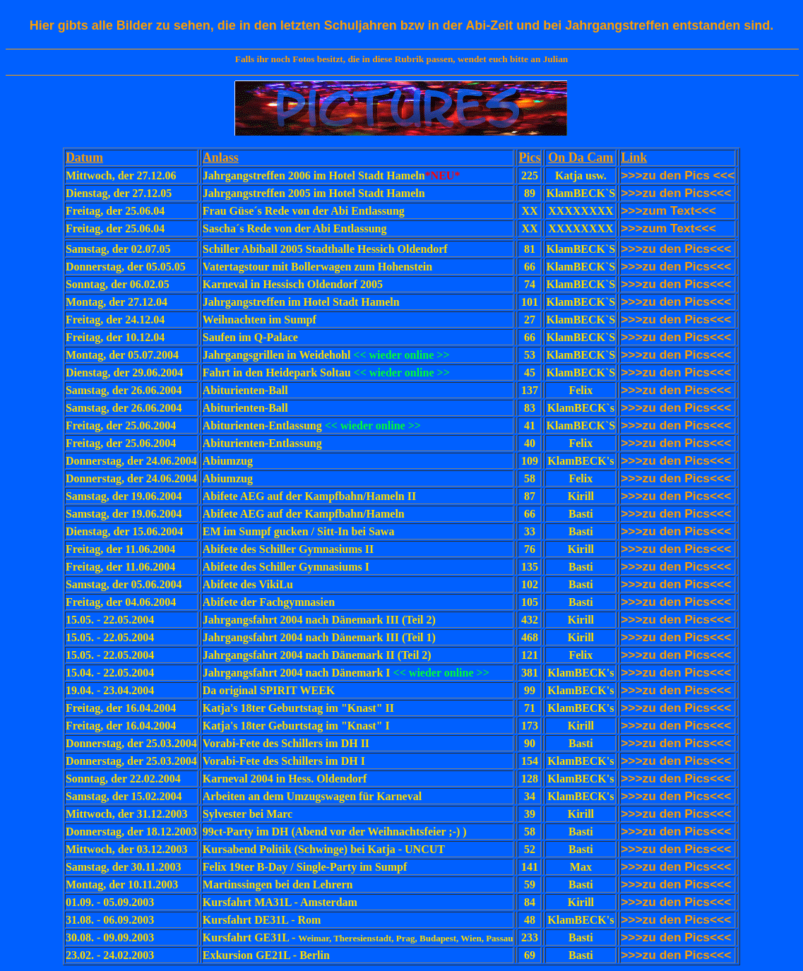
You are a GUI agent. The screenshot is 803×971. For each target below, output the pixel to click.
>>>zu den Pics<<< (676, 655)
